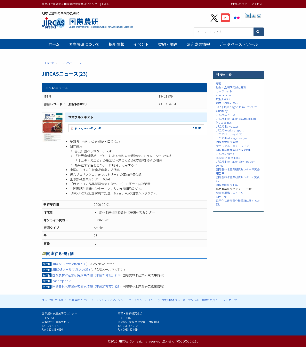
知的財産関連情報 (169, 300)
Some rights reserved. (145, 341)
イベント (141, 44)
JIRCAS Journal (225, 154)
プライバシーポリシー (142, 300)
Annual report (224, 95)
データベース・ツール (238, 44)
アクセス (256, 4)
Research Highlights (228, 158)
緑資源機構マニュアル (229, 193)
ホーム (54, 44)
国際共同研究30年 (227, 185)
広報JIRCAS (223, 99)
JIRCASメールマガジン (230, 134)
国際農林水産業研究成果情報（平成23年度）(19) (86, 275)
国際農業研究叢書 (227, 142)
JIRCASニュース (71, 62)
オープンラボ (191, 300)
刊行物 (49, 62)
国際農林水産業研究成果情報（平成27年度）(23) (86, 286)
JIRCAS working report (229, 130)
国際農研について (84, 44)
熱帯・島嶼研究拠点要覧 (231, 87)
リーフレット (224, 91)
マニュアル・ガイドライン (232, 146)
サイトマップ (228, 300)
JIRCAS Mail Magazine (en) (231, 138)
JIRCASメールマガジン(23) (71, 269)
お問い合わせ (238, 4)
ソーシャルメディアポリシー (108, 300)
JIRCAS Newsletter (227, 126)
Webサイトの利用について (71, 300)
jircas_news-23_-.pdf (88, 128)
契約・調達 (168, 44)
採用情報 (116, 44)
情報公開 (47, 300)
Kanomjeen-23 (62, 280)
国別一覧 (221, 197)
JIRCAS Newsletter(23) (68, 263)
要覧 (218, 83)
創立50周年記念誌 (227, 103)
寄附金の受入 (209, 300)
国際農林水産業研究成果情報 (234, 150)
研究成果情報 (198, 44)
